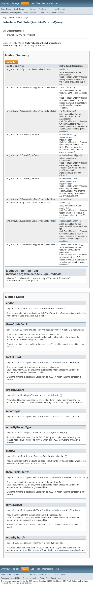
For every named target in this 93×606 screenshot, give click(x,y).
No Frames (44, 9)
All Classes (60, 9)
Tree (38, 3)
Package (15, 3)
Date (53, 89)
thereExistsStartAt (70, 253)
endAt (62, 70)
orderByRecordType (69, 160)
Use (32, 3)
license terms (26, 603)
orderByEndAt (66, 138)
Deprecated (47, 3)
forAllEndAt (66, 89)
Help (57, 3)
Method (32, 13)
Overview (5, 3)
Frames (33, 9)
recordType (65, 206)
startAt (63, 210)
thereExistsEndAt (69, 229)
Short (54, 206)
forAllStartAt (67, 114)
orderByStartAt (67, 184)
